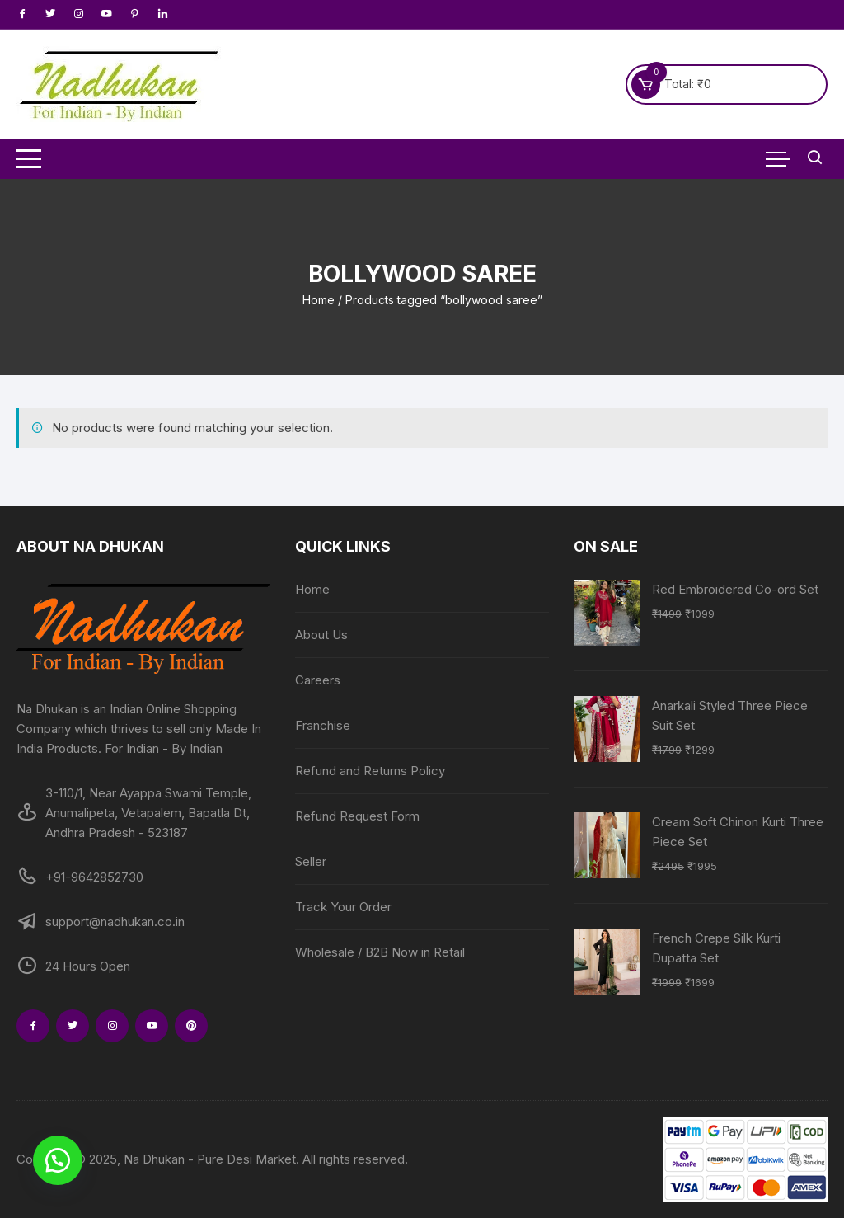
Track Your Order (343, 907)
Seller (310, 861)
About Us (321, 634)
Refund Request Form (357, 816)
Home (318, 300)
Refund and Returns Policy (370, 770)
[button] (57, 1160)
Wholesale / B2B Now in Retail (380, 952)
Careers (317, 680)
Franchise (322, 725)
